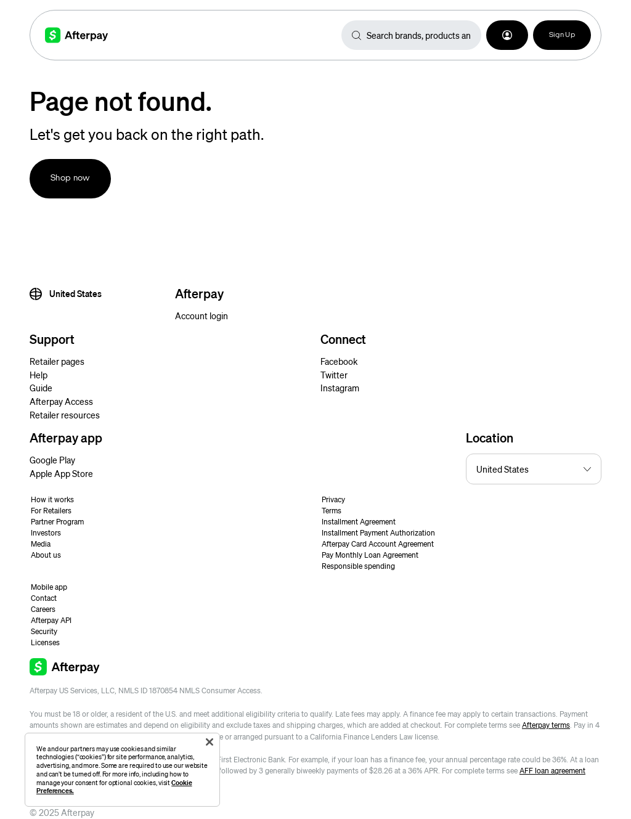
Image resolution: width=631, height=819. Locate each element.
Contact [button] (44, 598)
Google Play (52, 459)
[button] (507, 35)
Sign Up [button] (562, 35)
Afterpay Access (61, 401)
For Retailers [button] (51, 510)
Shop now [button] (70, 178)
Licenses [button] (45, 642)
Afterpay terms (546, 725)
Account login (201, 315)
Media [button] (41, 543)
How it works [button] (52, 499)
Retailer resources (65, 414)
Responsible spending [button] (358, 566)
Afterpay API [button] (51, 620)
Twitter (334, 374)
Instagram (339, 387)
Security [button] (44, 631)
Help (38, 374)
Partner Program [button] (57, 521)
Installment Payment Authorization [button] (378, 532)
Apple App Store (61, 473)
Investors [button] (46, 532)
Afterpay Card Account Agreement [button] (378, 543)
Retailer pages (57, 361)
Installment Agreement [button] (359, 521)
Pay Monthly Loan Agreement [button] (370, 555)
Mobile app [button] (49, 587)
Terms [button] (331, 510)
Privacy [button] (333, 499)
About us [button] (46, 555)
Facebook (338, 361)
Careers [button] (43, 609)
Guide (41, 387)
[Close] (209, 742)
